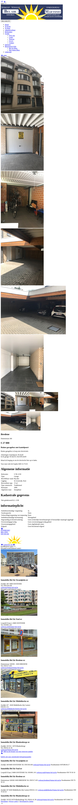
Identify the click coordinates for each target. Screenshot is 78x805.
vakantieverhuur (10, 30)
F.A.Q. (11, 41)
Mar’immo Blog (14, 50)
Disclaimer (4, 801)
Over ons (12, 35)
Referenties (8, 32)
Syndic (7, 34)
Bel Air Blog (13, 48)
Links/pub (8, 52)
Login (11, 37)
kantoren (8, 45)
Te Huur (7, 28)
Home (7, 24)
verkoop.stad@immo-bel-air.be (11, 627)
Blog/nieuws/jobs (10, 46)
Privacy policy (13, 801)
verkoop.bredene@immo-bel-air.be (12, 668)
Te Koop (7, 26)
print (4, 55)
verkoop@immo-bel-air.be (9, 587)
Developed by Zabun (26, 801)
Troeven (11, 39)
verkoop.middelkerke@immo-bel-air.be (14, 709)
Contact (11, 43)
